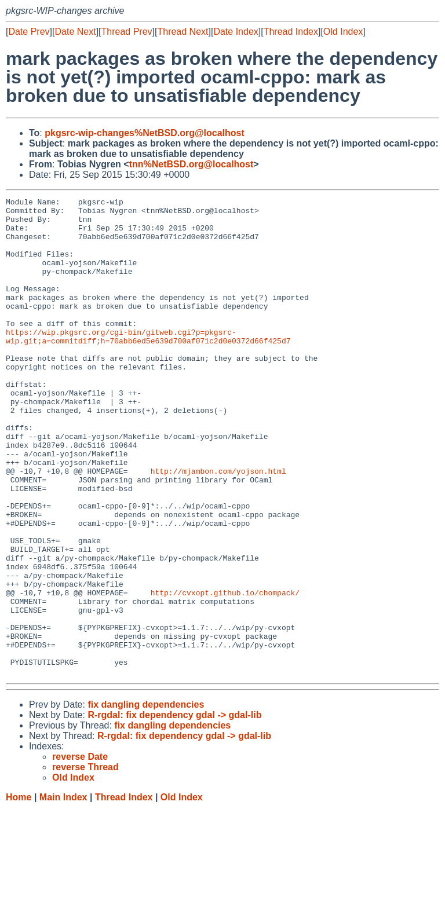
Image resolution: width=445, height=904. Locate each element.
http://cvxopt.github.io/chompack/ (225, 672)
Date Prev (28, 31)
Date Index (235, 31)
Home (18, 893)
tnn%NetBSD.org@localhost (191, 164)
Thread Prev (126, 31)
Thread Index (291, 31)
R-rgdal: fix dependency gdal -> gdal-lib (174, 810)
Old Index (343, 31)
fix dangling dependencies (145, 800)
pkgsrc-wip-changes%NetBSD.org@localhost (145, 133)
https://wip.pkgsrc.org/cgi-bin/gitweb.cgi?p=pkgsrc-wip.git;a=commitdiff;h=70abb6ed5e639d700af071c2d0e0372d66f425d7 (148, 364)
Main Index (63, 893)
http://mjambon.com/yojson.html (218, 526)
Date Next (75, 31)
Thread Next (182, 31)
